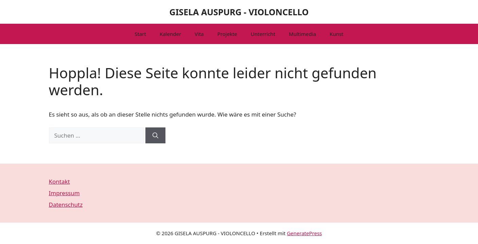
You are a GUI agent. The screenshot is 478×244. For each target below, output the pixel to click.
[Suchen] (155, 135)
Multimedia (302, 33)
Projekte (227, 33)
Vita (199, 33)
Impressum (64, 193)
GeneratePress (304, 233)
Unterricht (263, 33)
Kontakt (59, 181)
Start (140, 33)
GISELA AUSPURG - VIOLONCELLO (239, 12)
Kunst (336, 33)
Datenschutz (66, 204)
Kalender (170, 33)
